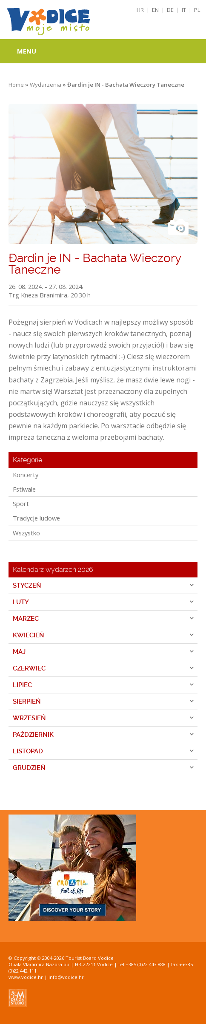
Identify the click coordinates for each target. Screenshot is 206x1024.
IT (184, 10)
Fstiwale (24, 489)
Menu (26, 51)
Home (16, 84)
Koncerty (25, 474)
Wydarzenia (45, 84)
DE (170, 10)
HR (140, 10)
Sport (21, 503)
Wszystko (26, 533)
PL (197, 10)
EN (155, 10)
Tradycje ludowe (36, 518)
